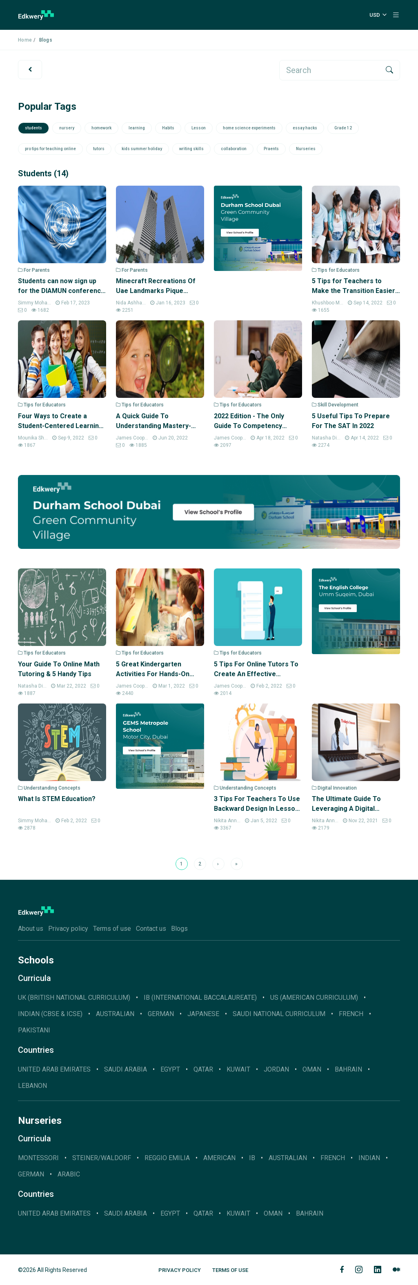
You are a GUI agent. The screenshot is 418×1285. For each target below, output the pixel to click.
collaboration (234, 148)
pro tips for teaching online (50, 148)
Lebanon (32, 1086)
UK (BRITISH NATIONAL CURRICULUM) (74, 997)
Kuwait (238, 1069)
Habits (168, 128)
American (219, 1158)
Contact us (151, 928)
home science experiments (249, 128)
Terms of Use (230, 1270)
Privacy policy (68, 928)
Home (25, 40)
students (33, 128)
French (351, 1014)
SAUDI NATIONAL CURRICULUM (279, 1014)
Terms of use (112, 928)
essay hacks (305, 128)
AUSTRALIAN (115, 1014)
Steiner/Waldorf (101, 1158)
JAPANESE (203, 1014)
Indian (369, 1158)
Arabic (69, 1174)
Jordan (276, 1069)
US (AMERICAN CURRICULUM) (314, 997)
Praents (271, 148)
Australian (288, 1158)
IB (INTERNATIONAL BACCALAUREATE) (200, 997)
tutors (98, 148)
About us (30, 928)
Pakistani (34, 1030)
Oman (311, 1069)
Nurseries (306, 148)
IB (252, 1158)
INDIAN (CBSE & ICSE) (50, 1014)
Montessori (38, 1158)
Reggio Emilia (167, 1158)
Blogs (179, 928)
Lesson (198, 128)
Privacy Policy (179, 1270)
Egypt (170, 1069)
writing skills (191, 148)
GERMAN (161, 1014)
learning (137, 128)
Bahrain (348, 1069)
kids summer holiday (142, 148)
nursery (66, 128)
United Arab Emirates (54, 1069)
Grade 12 (343, 128)
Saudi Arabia (125, 1069)
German (31, 1174)
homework (101, 128)
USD (374, 15)
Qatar (203, 1069)
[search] (330, 70)
